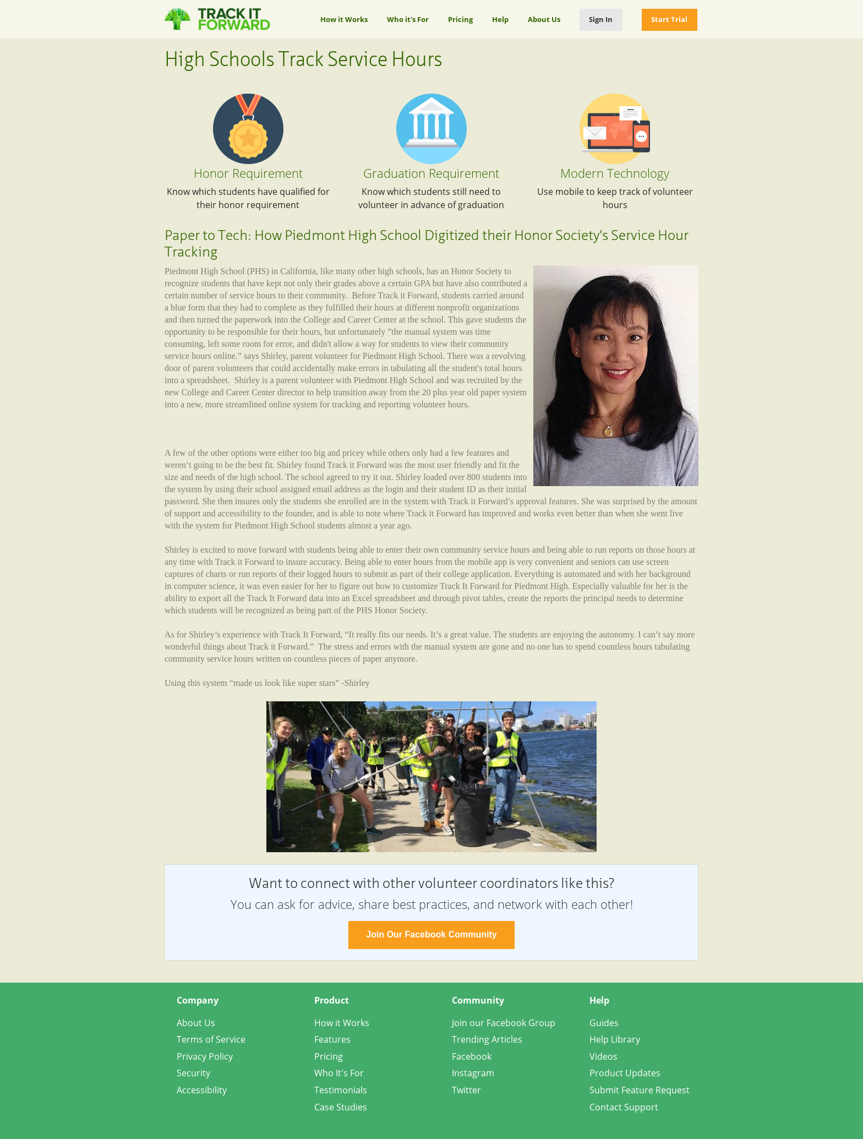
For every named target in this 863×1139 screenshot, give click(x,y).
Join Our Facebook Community (431, 934)
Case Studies (340, 1107)
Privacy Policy (205, 1056)
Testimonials (340, 1090)
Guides (604, 1023)
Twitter (466, 1090)
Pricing (460, 19)
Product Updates (624, 1073)
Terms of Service (211, 1039)
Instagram (473, 1073)
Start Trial (669, 19)
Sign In (601, 19)
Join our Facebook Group (503, 1023)
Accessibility (202, 1090)
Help (500, 19)
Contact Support (623, 1107)
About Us (544, 19)
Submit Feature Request (639, 1090)
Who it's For (408, 19)
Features (332, 1039)
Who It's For (339, 1073)
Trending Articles (487, 1039)
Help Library (614, 1039)
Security (193, 1073)
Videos (603, 1056)
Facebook (471, 1056)
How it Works (344, 19)
